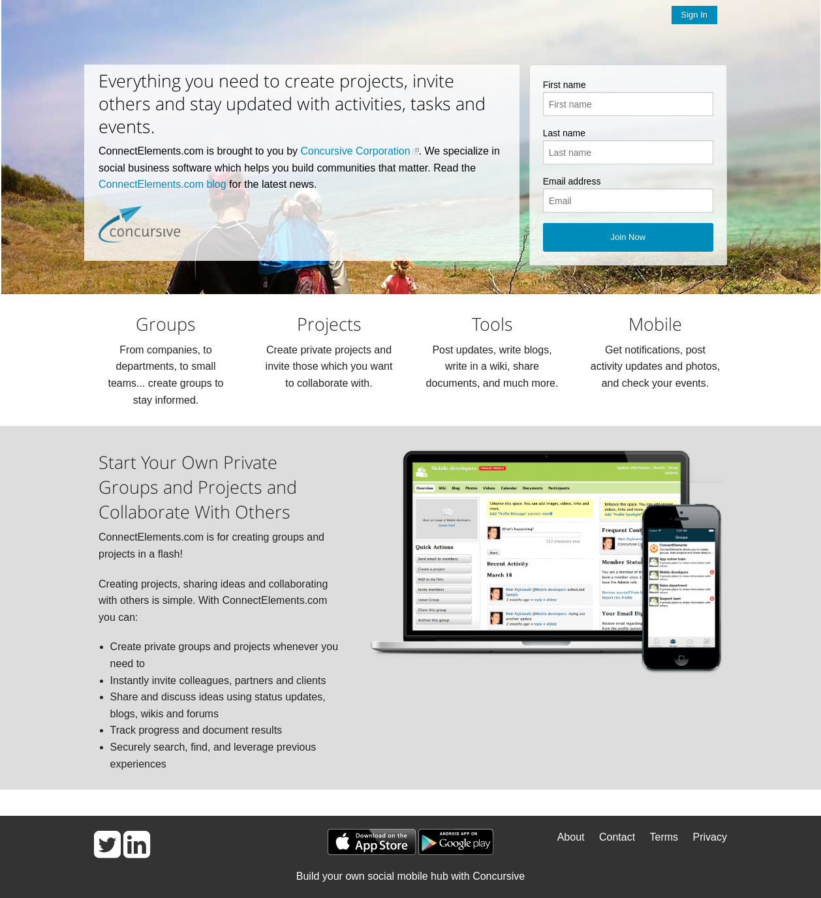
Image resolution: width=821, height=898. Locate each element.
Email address (572, 181)
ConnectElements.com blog (162, 184)
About (571, 837)
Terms (664, 837)
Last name (564, 133)
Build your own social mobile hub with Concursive (410, 876)
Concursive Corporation (355, 151)
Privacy (710, 837)
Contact (617, 837)
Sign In (694, 15)
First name (564, 85)
